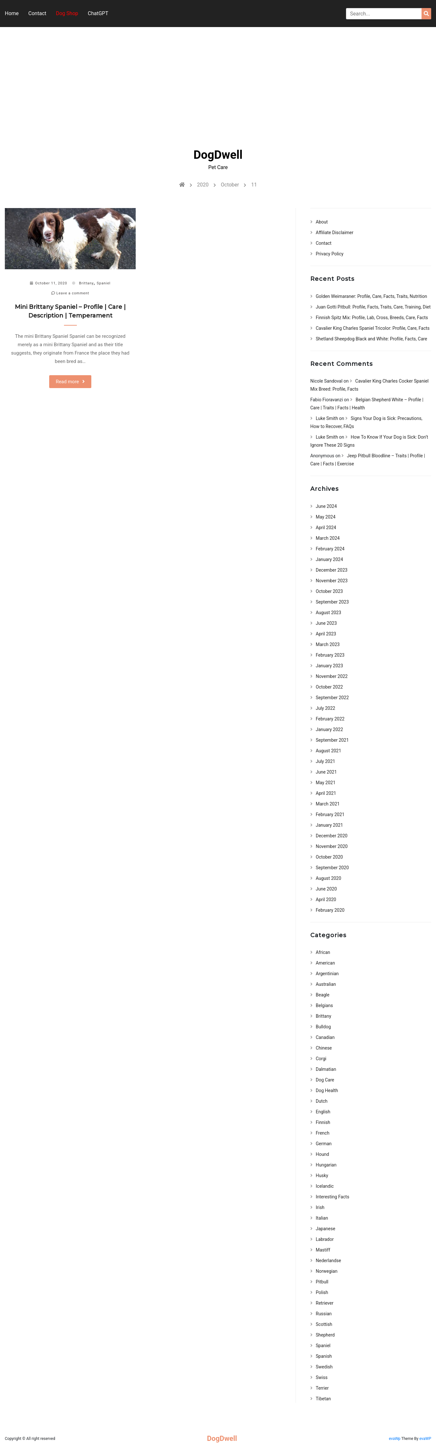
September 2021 (332, 740)
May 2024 (325, 516)
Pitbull (322, 1281)
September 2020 (332, 867)
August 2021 (328, 750)
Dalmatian (326, 1069)
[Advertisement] (218, 82)
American (325, 963)
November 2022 (332, 676)
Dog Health (327, 1090)
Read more (67, 382)
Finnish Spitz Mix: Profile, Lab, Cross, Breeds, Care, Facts (372, 317)
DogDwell (218, 155)
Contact (37, 13)
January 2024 (329, 559)
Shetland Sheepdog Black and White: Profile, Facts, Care (371, 338)
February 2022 (330, 718)
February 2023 (330, 655)
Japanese (325, 1228)
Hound (322, 1154)
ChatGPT (98, 13)
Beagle (322, 994)
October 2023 (329, 591)
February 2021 (330, 814)
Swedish (324, 1366)
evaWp (395, 1438)
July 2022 (325, 708)
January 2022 (329, 729)
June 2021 (326, 772)
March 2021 (328, 803)
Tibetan (323, 1398)
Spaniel (104, 283)
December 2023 (332, 570)
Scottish (324, 1324)
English (323, 1111)
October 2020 (329, 857)
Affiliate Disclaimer (334, 232)
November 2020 (332, 846)
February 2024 (330, 548)
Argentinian (327, 973)
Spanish (324, 1356)
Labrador (325, 1239)
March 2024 (328, 538)
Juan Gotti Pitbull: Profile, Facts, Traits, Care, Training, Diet (373, 306)
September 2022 (332, 697)
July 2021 (325, 761)
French (322, 1133)
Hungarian (326, 1164)
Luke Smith (327, 418)
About (322, 221)
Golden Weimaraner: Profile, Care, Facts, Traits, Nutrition (371, 296)
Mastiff (323, 1249)
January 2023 (329, 665)
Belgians (324, 1005)
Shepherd (325, 1335)
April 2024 (326, 527)
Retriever (324, 1303)
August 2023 (328, 612)
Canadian (325, 1037)
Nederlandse (328, 1260)
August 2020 (328, 878)
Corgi (321, 1058)
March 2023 (328, 644)
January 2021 (329, 825)
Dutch (322, 1101)
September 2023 (332, 602)
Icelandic (325, 1186)
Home (12, 13)
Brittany (86, 283)
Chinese (324, 1048)
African (323, 952)
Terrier (322, 1388)
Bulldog (323, 1026)
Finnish (323, 1122)
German (324, 1143)
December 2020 (332, 835)
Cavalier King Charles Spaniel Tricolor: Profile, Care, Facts (373, 328)
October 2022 (329, 687)
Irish (320, 1207)
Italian (322, 1218)
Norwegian (326, 1271)
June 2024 (326, 506)
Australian (326, 984)
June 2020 (326, 888)
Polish (322, 1292)
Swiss (322, 1377)
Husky (322, 1175)
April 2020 (326, 899)
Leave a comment (70, 293)
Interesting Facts (332, 1196)
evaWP (425, 1438)
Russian (324, 1313)
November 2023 (332, 580)
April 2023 (326, 633)
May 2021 (325, 782)
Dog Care (325, 1079)
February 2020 (330, 910)
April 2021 (326, 793)
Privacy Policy (329, 253)
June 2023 (326, 623)
